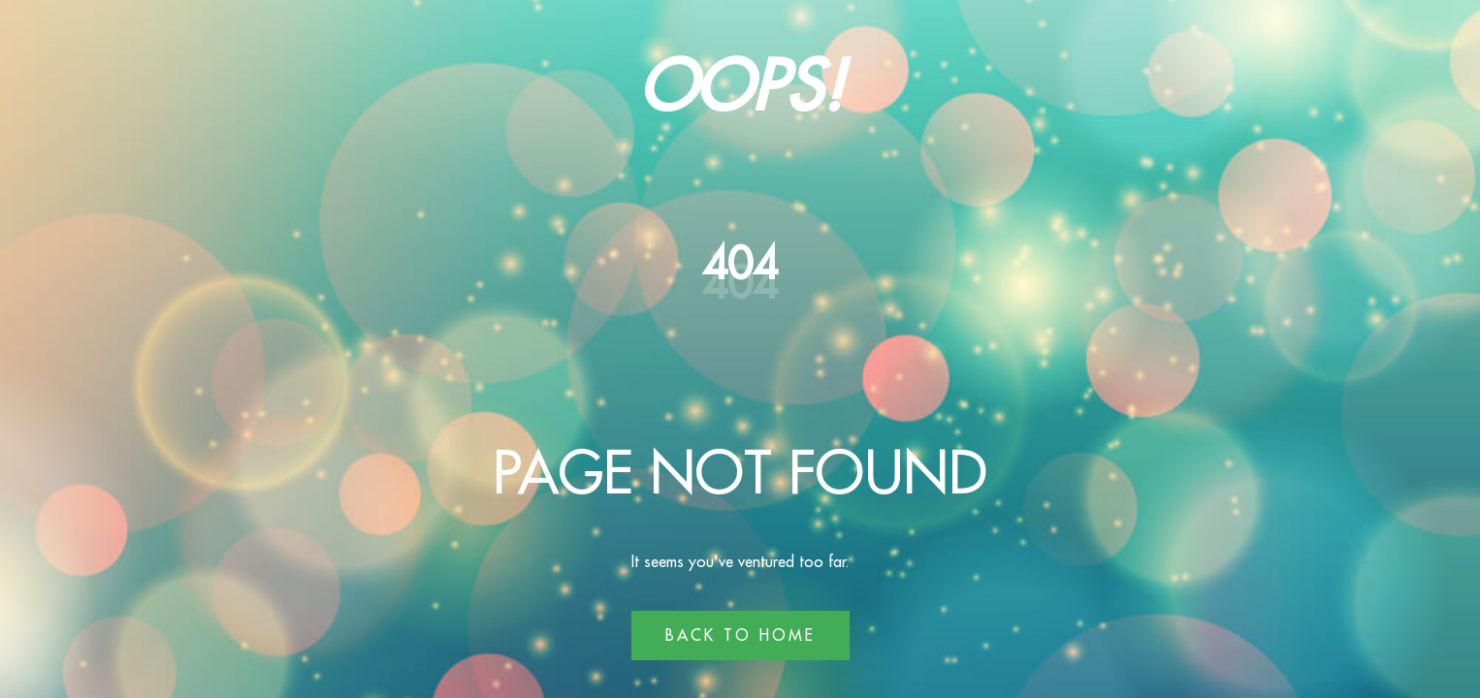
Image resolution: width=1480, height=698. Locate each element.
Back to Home (740, 635)
